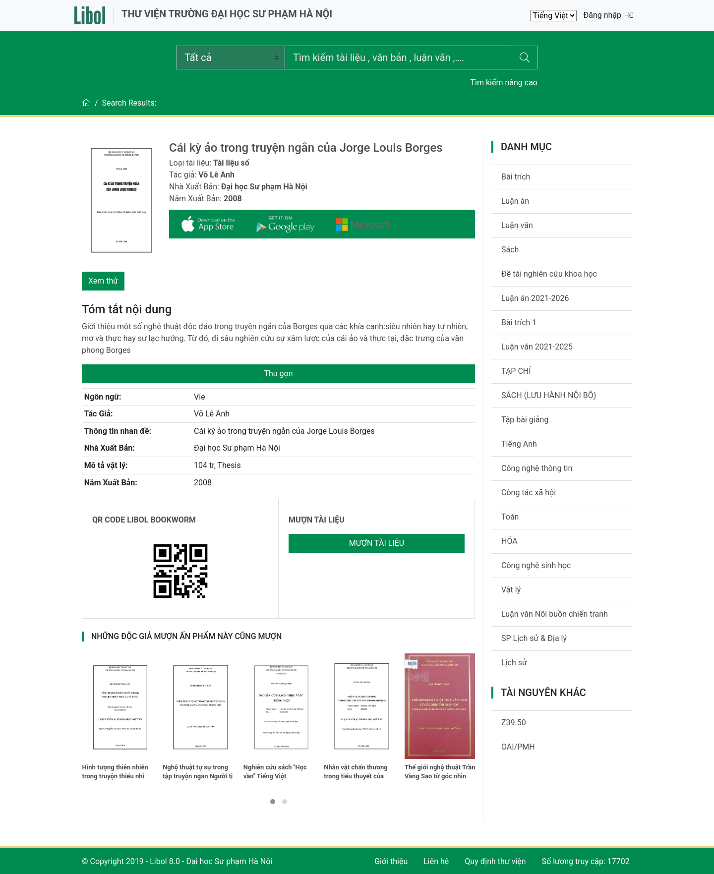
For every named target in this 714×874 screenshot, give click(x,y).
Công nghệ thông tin (536, 468)
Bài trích (515, 176)
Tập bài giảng (524, 419)
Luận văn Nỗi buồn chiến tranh (554, 614)
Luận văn (517, 225)
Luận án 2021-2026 (535, 298)
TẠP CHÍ (516, 371)
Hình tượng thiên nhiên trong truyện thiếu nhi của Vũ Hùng (115, 772)
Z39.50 (513, 722)
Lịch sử (514, 662)
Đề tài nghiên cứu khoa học (549, 274)
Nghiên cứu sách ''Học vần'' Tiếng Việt (275, 771)
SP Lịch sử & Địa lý (534, 638)
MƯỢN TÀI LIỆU (317, 519)
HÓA (509, 541)
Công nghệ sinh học (536, 565)
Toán (510, 517)
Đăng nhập (608, 15)
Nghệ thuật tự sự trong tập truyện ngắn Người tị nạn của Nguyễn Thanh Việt (198, 772)
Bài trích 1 (518, 322)
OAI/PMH (518, 747)
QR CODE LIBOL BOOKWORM (144, 519)
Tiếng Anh (519, 444)
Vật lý (511, 589)
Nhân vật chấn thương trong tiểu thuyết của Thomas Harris (355, 772)
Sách (510, 249)
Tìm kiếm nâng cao (503, 82)
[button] (273, 802)
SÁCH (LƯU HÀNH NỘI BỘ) (548, 395)
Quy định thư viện (495, 861)
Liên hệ (436, 861)
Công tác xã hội (528, 492)
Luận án (515, 201)
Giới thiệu (391, 861)
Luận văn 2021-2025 (537, 346)
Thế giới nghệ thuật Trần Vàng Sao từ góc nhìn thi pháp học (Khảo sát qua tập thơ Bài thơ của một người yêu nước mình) (440, 772)
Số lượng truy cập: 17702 (586, 861)
